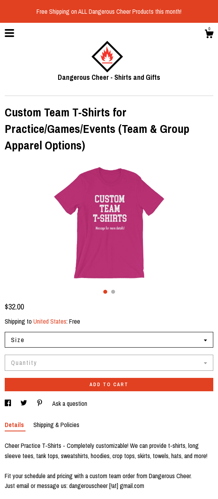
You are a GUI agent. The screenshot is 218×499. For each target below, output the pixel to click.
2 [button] (113, 292)
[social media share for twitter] (24, 403)
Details (15, 424)
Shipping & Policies (56, 424)
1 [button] (105, 292)
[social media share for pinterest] (40, 403)
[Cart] (209, 35)
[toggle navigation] (9, 33)
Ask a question (69, 403)
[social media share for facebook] (9, 403)
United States (49, 321)
